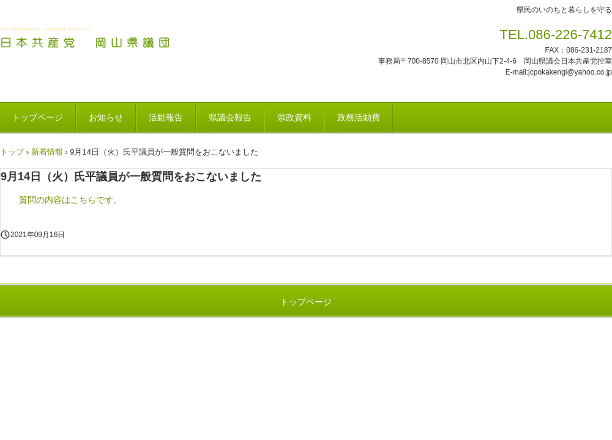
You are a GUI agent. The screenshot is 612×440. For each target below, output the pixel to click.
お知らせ (106, 117)
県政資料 (294, 117)
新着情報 (47, 151)
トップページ (306, 302)
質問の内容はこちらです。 (70, 200)
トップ (12, 151)
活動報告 (166, 117)
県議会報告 (230, 117)
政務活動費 (358, 117)
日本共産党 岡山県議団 (85, 38)
